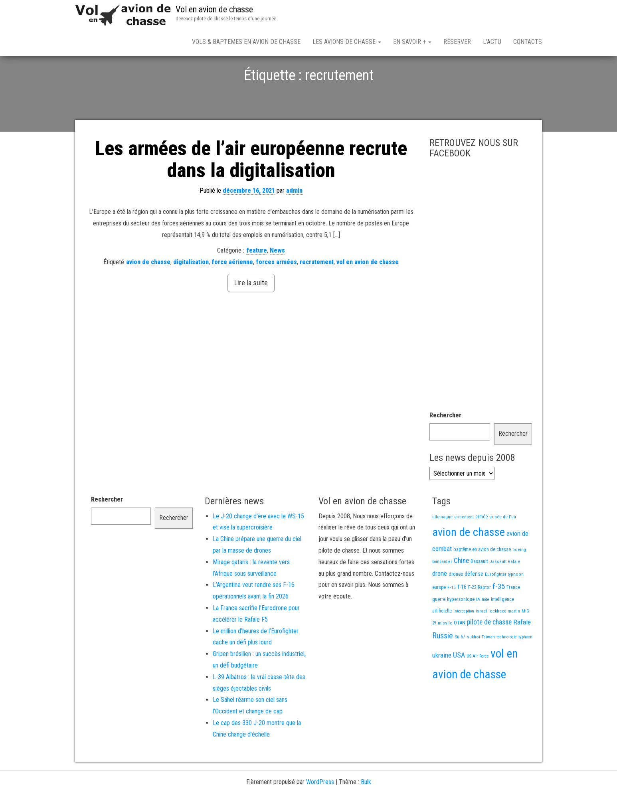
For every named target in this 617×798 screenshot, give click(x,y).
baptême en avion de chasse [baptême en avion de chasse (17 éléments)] (482, 577)
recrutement (317, 290)
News (277, 278)
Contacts (527, 41)
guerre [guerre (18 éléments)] (438, 627)
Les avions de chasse (346, 41)
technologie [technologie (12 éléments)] (506, 665)
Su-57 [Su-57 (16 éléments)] (460, 665)
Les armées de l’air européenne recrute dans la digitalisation (251, 187)
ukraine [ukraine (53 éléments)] (441, 683)
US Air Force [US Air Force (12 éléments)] (478, 684)
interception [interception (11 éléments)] (463, 639)
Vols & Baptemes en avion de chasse (246, 41)
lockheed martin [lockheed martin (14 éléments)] (504, 639)
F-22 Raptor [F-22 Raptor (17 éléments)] (479, 615)
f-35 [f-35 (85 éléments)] (498, 614)
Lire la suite (251, 310)
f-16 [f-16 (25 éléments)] (462, 615)
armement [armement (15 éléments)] (464, 544)
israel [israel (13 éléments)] (481, 639)
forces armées (276, 290)
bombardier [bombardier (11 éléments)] (442, 589)
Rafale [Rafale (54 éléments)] (522, 650)
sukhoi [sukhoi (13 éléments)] (473, 665)
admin (294, 218)
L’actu (492, 41)
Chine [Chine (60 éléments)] (461, 589)
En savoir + (412, 41)
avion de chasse (148, 290)
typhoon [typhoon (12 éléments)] (525, 665)
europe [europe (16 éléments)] (439, 615)
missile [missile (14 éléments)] (445, 651)
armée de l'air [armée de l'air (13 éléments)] (502, 544)
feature (256, 278)
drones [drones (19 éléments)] (456, 602)
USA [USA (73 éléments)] (459, 683)
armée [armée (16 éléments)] (481, 544)
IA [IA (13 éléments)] (478, 627)
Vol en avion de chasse (214, 9)
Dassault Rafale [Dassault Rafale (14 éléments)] (504, 589)
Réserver (457, 41)
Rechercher (445, 443)
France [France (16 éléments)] (513, 615)
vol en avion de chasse (367, 290)
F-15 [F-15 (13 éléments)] (451, 615)
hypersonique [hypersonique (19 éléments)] (461, 627)
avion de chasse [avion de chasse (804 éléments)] (468, 560)
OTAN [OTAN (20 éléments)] (459, 651)
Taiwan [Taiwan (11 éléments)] (488, 665)
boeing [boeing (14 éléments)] (519, 577)
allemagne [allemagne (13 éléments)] (442, 544)
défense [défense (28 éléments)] (474, 601)
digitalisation (191, 290)
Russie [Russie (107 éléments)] (442, 663)
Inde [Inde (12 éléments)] (485, 627)
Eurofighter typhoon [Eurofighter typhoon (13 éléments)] (504, 602)
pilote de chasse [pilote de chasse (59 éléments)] (489, 650)
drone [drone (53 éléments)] (439, 601)
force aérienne (232, 290)
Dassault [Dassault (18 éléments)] (479, 589)
